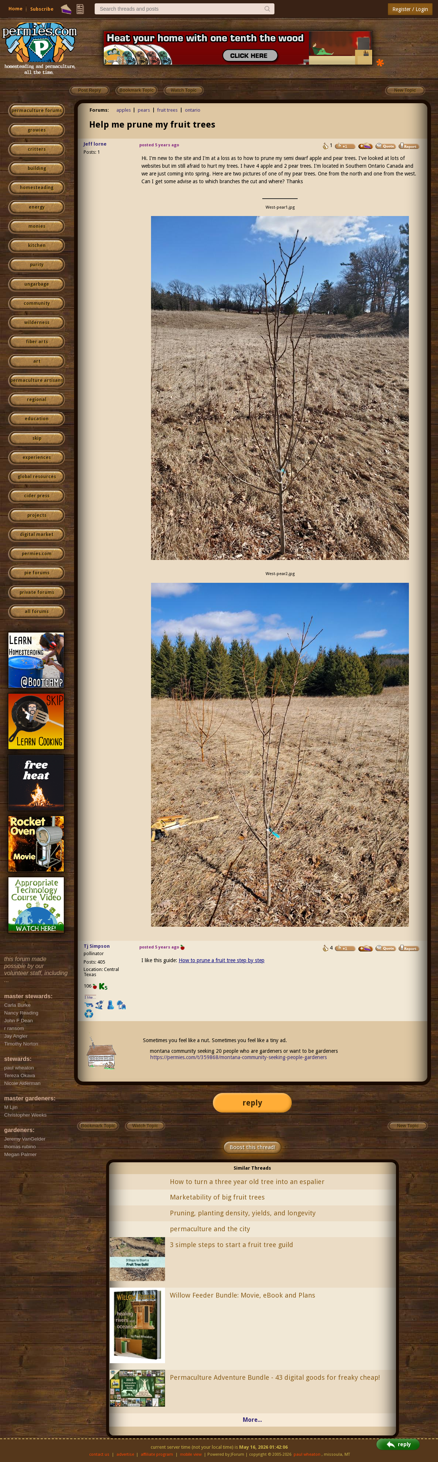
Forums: (99, 110)
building (37, 168)
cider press (36, 495)
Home (15, 8)
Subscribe (41, 9)
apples (123, 110)
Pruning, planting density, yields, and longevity (243, 1213)
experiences (36, 457)
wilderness (36, 322)
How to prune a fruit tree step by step (221, 960)
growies (37, 130)
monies (36, 226)
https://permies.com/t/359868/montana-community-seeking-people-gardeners (238, 1057)
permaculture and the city (210, 1229)
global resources (37, 476)
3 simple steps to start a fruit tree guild (231, 1245)
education (37, 418)
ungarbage (36, 284)
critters (37, 149)
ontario (192, 110)
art (37, 361)
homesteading (36, 187)
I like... (90, 997)
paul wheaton (307, 1454)
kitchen (37, 245)
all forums (37, 611)
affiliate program (157, 1454)
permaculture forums (36, 110)
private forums (37, 592)
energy (37, 207)
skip (36, 438)
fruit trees (167, 110)
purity (36, 264)
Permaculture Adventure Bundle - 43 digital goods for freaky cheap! (275, 1377)
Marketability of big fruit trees (217, 1197)
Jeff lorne (95, 144)
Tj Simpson (97, 946)
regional (36, 399)
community (37, 303)
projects (36, 515)
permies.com (37, 553)
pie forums (36, 572)
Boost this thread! (252, 1147)
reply (252, 1102)
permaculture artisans (36, 380)
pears (144, 110)
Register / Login (410, 9)
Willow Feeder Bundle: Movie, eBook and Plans (242, 1295)
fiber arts (37, 341)
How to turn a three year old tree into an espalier (247, 1182)
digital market (36, 534)
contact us (99, 1454)
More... (252, 1419)
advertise (125, 1454)
